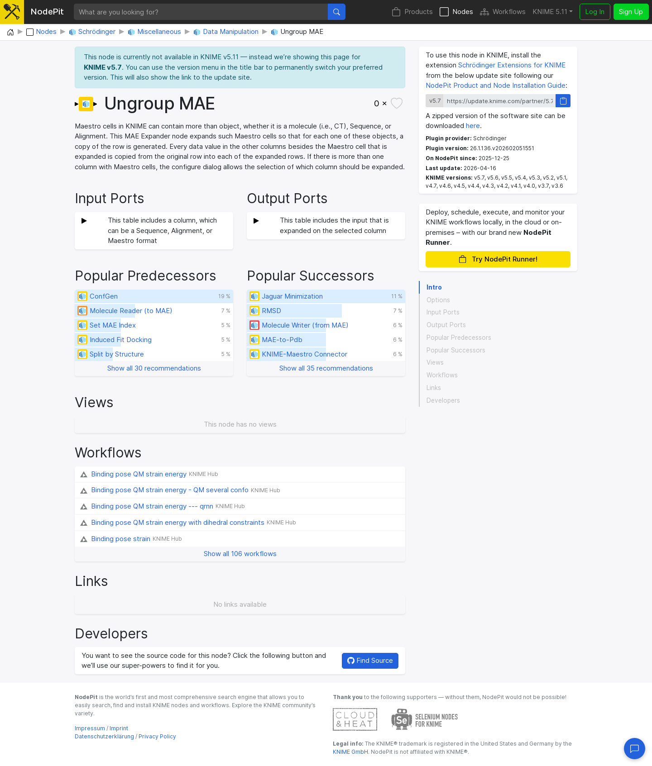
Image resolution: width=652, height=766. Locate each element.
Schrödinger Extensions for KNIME (512, 65)
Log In (594, 11)
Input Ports (443, 312)
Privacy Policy (157, 736)
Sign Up (631, 11)
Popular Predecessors (459, 337)
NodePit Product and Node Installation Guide (496, 85)
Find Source (370, 660)
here (473, 125)
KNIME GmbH (350, 751)
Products (412, 12)
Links (434, 387)
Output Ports (446, 324)
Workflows (503, 12)
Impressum (90, 728)
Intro (434, 287)
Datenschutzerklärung (104, 736)
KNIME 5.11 (549, 11)
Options (438, 300)
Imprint (119, 728)
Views (435, 362)
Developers (443, 400)
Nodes (456, 12)
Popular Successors (456, 350)
